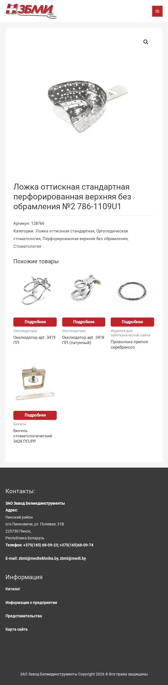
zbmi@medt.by (73, 558)
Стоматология (27, 246)
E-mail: (12, 558)
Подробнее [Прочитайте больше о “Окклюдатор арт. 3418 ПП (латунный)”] (83, 321)
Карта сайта (16, 629)
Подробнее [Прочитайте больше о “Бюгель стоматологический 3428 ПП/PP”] (35, 415)
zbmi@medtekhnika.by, (39, 558)
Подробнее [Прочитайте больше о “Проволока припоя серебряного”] (132, 321)
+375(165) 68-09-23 (40, 545)
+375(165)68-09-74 (76, 545)
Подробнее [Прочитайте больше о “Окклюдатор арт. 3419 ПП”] (35, 321)
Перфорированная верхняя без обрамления (85, 238)
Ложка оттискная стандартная (64, 231)
